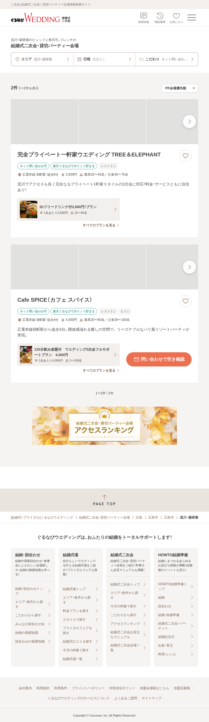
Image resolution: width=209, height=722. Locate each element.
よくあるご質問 (125, 698)
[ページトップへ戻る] (104, 500)
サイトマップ (151, 698)
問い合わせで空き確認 (159, 359)
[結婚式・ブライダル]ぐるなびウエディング (42, 517)
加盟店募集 (182, 688)
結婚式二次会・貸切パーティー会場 (104, 517)
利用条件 (60, 688)
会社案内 (25, 688)
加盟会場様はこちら (154, 688)
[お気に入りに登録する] (186, 156)
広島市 (153, 517)
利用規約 (43, 688)
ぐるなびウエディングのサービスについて (79, 698)
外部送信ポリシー (122, 688)
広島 (139, 517)
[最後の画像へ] (189, 121)
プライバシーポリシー (88, 688)
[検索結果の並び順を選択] (180, 88)
